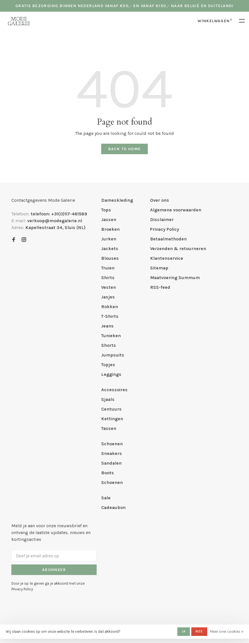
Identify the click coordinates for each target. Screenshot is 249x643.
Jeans (107, 326)
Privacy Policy (164, 229)
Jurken (108, 239)
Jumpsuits (112, 355)
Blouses (110, 258)
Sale (106, 497)
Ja (184, 631)
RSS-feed (160, 287)
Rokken (109, 306)
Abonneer (54, 569)
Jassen (108, 219)
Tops (106, 210)
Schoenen (112, 443)
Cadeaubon (113, 507)
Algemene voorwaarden (175, 210)
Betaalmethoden (168, 239)
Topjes (108, 364)
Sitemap (159, 268)
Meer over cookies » (226, 631)
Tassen (108, 428)
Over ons (159, 200)
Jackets (109, 248)
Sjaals (108, 399)
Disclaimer (162, 219)
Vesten (108, 287)
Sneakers (111, 453)
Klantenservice (166, 258)
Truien (108, 268)
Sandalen (111, 463)
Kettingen (112, 418)
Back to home (124, 149)
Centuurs (111, 409)
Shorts (108, 345)
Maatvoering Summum (175, 277)
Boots (107, 472)
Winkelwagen (215, 20)
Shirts (108, 277)
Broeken (110, 229)
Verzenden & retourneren (178, 248)
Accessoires (114, 389)
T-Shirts (110, 316)
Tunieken (111, 335)
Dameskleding (117, 200)
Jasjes (108, 297)
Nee (199, 631)
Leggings (111, 374)
